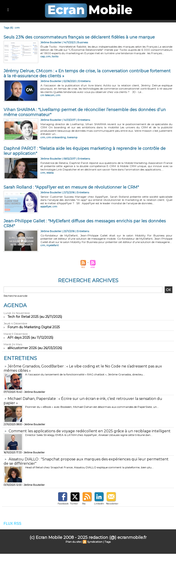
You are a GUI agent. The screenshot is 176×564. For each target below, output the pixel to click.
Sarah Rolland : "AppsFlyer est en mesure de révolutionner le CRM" (71, 187)
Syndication (94, 541)
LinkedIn (99, 503)
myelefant (52, 245)
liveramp (72, 137)
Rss (84, 503)
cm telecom (47, 95)
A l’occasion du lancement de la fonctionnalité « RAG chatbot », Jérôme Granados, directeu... (85, 374)
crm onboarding (56, 137)
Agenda (15, 305)
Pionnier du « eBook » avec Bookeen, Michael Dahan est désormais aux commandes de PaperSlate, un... (92, 406)
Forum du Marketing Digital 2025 (33, 327)
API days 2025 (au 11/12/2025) (30, 337)
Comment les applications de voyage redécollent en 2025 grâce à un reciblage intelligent (90, 431)
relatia (50, 172)
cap (42, 56)
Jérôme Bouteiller (50, 42)
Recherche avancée (15, 295)
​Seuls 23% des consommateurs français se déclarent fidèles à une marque (79, 37)
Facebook (63, 503)
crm (48, 56)
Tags (108, 541)
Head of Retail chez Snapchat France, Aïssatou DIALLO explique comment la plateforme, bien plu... (89, 467)
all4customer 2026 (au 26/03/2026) (34, 348)
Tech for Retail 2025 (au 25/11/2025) (34, 317)
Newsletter (112, 503)
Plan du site (73, 541)
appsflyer (45, 206)
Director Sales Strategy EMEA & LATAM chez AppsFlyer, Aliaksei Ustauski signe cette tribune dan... (88, 435)
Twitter (74, 503)
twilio (55, 56)
